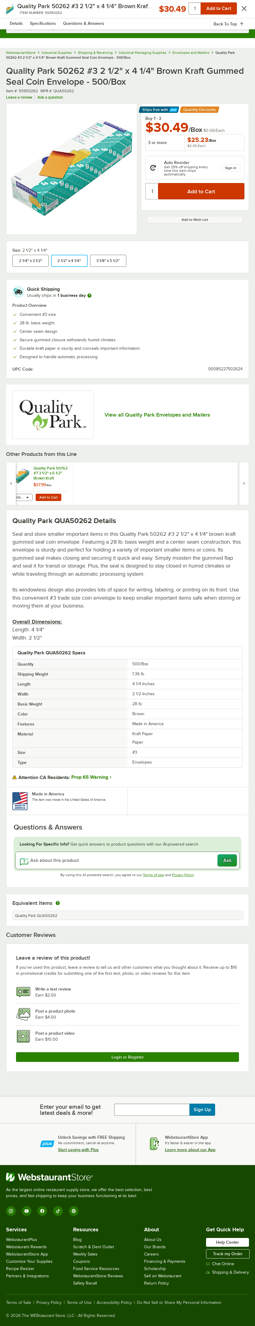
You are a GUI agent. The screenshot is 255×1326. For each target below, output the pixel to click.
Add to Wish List (195, 220)
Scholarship (155, 1268)
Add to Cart (48, 497)
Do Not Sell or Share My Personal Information (179, 1303)
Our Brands (155, 1247)
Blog (77, 1239)
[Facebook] (42, 1211)
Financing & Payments (165, 1261)
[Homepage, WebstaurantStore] (127, 11)
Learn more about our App (190, 1149)
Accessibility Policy (114, 1303)
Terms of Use (153, 875)
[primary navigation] (19, 10)
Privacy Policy (183, 875)
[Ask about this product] (127, 860)
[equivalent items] (57, 903)
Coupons (81, 1261)
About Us (153, 1239)
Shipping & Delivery (227, 1272)
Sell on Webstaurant (162, 1276)
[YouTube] (26, 1211)
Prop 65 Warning (89, 777)
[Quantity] (152, 191)
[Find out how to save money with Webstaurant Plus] (12, 469)
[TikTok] (58, 1211)
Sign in (230, 168)
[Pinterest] (74, 1211)
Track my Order (228, 1253)
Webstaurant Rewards (26, 1247)
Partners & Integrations (27, 1276)
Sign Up (202, 1109)
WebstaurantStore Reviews (98, 1276)
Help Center (227, 1242)
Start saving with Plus (78, 1149)
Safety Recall (85, 1283)
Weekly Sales (85, 1254)
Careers (151, 1254)
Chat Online (220, 1264)
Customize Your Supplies (29, 1261)
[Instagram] (11, 1211)
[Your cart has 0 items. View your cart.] (239, 11)
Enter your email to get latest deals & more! (70, 1110)
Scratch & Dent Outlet (93, 1247)
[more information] (89, 295)
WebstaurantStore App (27, 1254)
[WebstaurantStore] (81, 1177)
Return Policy (156, 1283)
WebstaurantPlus (21, 1239)
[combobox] (127, 27)
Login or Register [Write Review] (127, 1057)
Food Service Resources (96, 1268)
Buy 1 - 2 (153, 118)
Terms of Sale (18, 1303)
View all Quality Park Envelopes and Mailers (157, 415)
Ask (227, 860)
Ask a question (50, 97)
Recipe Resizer (20, 1268)
